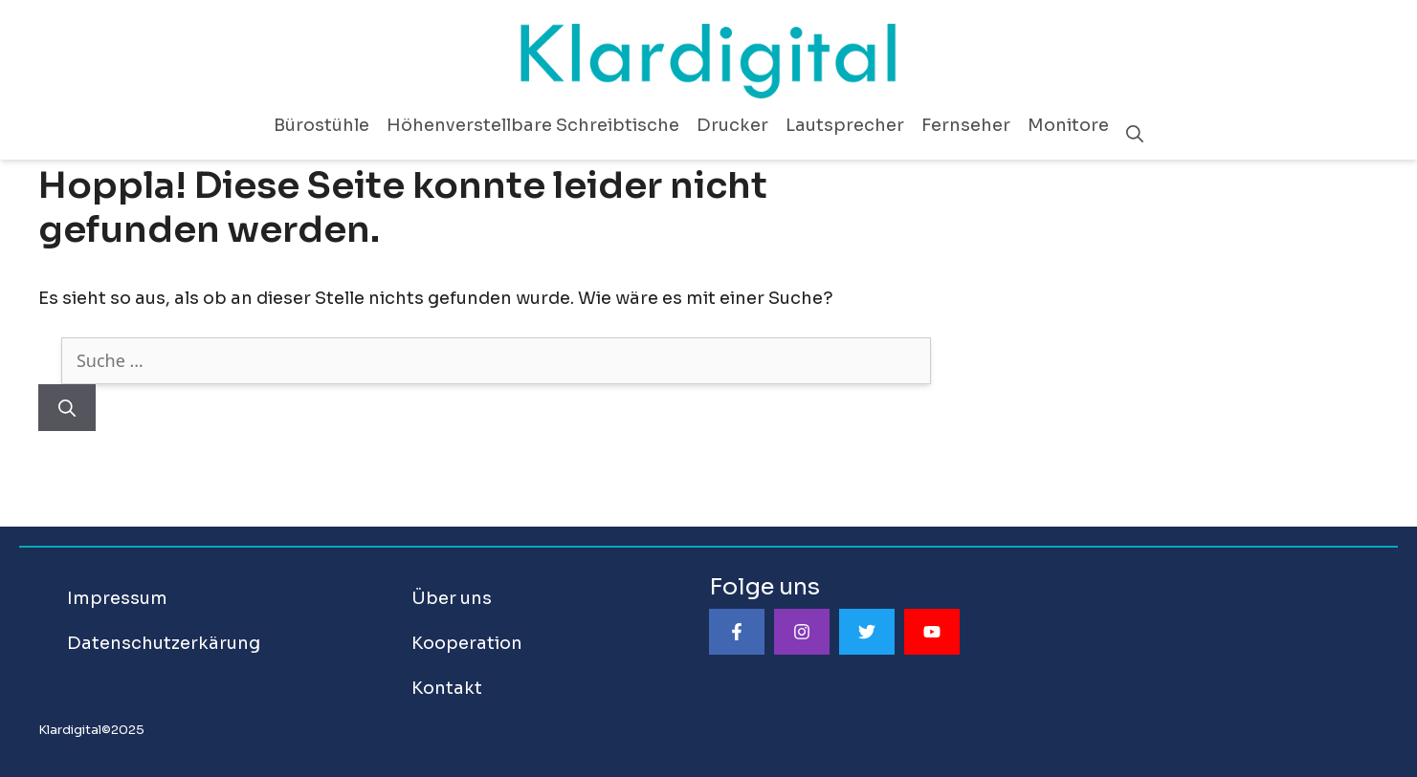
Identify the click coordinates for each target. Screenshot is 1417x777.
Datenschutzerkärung (163, 643)
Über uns (451, 598)
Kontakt (446, 688)
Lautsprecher (845, 125)
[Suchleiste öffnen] (1135, 134)
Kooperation (466, 643)
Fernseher (965, 125)
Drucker (732, 125)
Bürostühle (321, 125)
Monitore (1068, 125)
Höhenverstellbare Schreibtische (533, 125)
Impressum (117, 598)
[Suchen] (67, 407)
